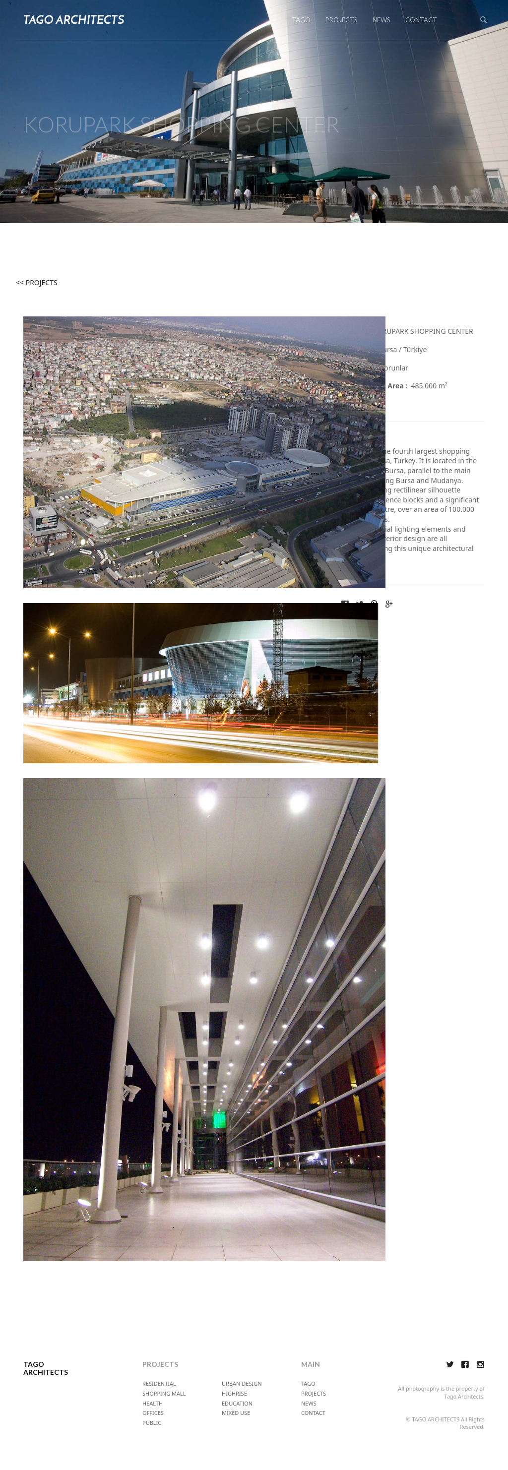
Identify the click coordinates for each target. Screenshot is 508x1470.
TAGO (301, 20)
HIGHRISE (234, 1393)
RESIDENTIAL (159, 1383)
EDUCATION (237, 1403)
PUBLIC (151, 1422)
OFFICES (153, 1412)
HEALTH (152, 1403)
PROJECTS (341, 20)
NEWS (381, 20)
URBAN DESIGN (242, 1383)
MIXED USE (236, 1412)
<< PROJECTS (37, 282)
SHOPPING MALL (164, 1393)
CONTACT (421, 20)
